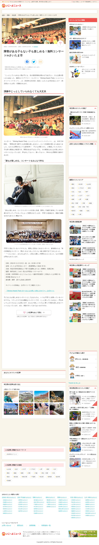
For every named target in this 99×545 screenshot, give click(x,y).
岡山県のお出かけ (76, 502)
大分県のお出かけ (90, 509)
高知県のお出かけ (76, 513)
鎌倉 (14, 473)
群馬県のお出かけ (38, 509)
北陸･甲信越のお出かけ (24, 497)
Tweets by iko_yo (74, 383)
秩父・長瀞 (44, 473)
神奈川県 (24, 476)
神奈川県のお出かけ (39, 502)
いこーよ (6, 1)
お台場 (8, 469)
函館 (80, 210)
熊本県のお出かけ (90, 506)
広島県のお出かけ (76, 500)
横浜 (8, 473)
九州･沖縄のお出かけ (90, 497)
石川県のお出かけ (23, 506)
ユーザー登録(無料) (86, 1)
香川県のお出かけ (76, 515)
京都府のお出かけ (63, 502)
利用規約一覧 (46, 525)
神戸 (86, 192)
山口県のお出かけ (76, 504)
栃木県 (57, 476)
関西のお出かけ (62, 497)
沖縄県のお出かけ (90, 515)
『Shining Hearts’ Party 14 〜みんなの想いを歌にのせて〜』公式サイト (30, 291)
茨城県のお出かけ (38, 513)
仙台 (79, 192)
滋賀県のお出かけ (63, 511)
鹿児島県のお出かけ (90, 513)
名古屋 (79, 184)
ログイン (95, 1)
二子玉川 (32, 469)
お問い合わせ (6, 525)
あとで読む (76, 1)
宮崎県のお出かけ (90, 511)
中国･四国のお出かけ (76, 497)
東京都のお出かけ (38, 500)
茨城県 (8, 480)
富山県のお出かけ (23, 509)
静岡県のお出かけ (51, 506)
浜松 (87, 210)
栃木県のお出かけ (38, 511)
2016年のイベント (12, 454)
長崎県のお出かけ (90, 504)
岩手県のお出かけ (7, 506)
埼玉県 (41, 476)
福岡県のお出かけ (90, 500)
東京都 (15, 476)
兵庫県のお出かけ (63, 504)
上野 (40, 469)
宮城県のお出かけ (7, 502)
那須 (8, 476)
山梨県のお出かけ (23, 502)
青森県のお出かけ (7, 504)
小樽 (79, 214)
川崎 (28, 473)
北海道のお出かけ (7, 500)
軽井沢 (73, 210)
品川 (16, 469)
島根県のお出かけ (76, 509)
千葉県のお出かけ (38, 504)
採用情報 (32, 525)
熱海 (72, 207)
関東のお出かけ (37, 497)
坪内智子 (36, 46)
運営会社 (20, 525)
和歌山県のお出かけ (64, 509)
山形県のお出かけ (7, 511)
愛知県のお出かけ (51, 500)
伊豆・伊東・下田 (83, 207)
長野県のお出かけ (23, 500)
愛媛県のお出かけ (76, 511)
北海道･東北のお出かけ (9, 497)
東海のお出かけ (50, 497)
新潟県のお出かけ (23, 504)
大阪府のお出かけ (63, 500)
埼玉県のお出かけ (38, 506)
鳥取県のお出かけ (76, 506)
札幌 (86, 199)
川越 (35, 473)
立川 (54, 469)
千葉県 (32, 476)
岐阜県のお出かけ (51, 502)
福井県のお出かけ (23, 511)
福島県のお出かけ (7, 513)
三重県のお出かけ (51, 504)
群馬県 (49, 476)
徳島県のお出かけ (76, 517)
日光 (53, 473)
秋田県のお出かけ (7, 509)
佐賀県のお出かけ (90, 502)
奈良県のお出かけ (63, 506)
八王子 (23, 469)
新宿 (47, 469)
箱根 (21, 473)
